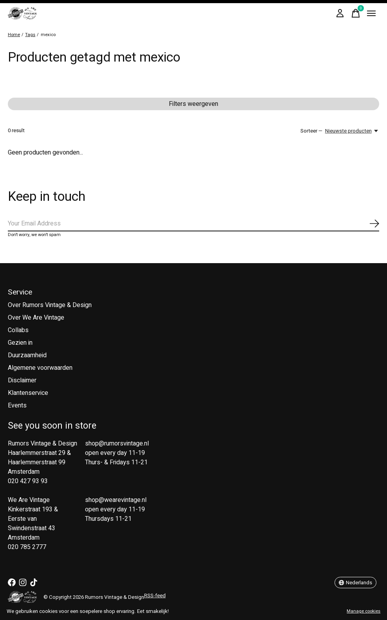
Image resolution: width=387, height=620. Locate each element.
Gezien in (20, 342)
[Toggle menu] (371, 13)
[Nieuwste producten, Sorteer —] (352, 131)
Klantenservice (28, 393)
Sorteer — (311, 131)
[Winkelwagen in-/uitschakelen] (355, 13)
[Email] (193, 223)
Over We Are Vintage (36, 317)
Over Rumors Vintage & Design (50, 305)
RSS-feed (155, 596)
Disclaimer (22, 380)
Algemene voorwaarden (40, 368)
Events (17, 405)
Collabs (18, 330)
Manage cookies (363, 611)
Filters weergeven (193, 104)
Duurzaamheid (27, 355)
